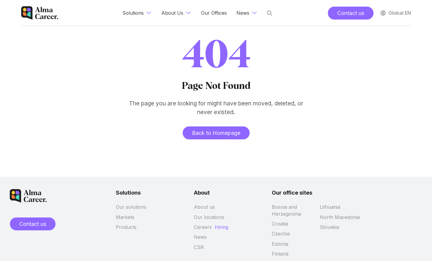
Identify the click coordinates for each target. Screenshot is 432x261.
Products (126, 227)
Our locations (209, 217)
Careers (203, 227)
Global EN (395, 13)
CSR (199, 247)
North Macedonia (340, 217)
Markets (125, 217)
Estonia (280, 244)
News (200, 237)
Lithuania (330, 207)
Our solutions (131, 207)
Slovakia (329, 227)
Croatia (280, 224)
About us (204, 207)
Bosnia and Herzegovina (286, 210)
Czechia (281, 234)
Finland (280, 254)
